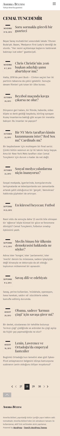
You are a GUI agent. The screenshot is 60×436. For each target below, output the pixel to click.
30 (39, 386)
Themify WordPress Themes (35, 428)
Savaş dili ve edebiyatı (31, 277)
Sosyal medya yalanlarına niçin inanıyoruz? (33, 170)
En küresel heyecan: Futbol (35, 205)
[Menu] (54, 3)
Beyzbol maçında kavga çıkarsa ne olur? (32, 98)
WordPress (17, 428)
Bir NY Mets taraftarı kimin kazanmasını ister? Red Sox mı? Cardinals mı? (35, 136)
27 (21, 386)
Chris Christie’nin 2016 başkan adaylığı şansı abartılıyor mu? (32, 67)
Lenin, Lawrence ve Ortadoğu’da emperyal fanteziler (31, 347)
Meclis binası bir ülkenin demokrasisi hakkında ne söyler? (33, 245)
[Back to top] (7, 394)
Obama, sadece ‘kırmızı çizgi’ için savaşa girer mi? (34, 312)
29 (33, 386)
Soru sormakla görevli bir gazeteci (33, 29)
